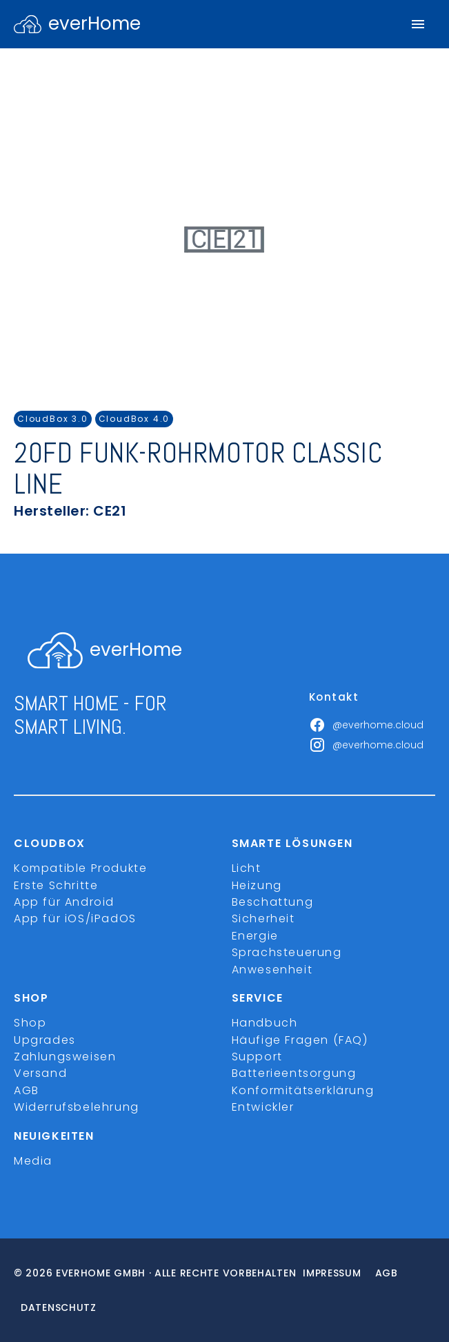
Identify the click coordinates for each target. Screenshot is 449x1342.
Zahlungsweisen (65, 1056)
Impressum (332, 1273)
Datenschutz (59, 1307)
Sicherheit (263, 918)
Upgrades (45, 1040)
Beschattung (273, 902)
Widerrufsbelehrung (76, 1107)
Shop (30, 1023)
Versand (40, 1073)
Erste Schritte (56, 885)
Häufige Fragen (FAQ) (300, 1040)
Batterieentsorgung (294, 1073)
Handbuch (265, 1023)
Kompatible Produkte (80, 868)
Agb (386, 1273)
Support (257, 1056)
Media (33, 1161)
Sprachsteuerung (287, 952)
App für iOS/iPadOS (75, 918)
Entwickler (263, 1107)
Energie (255, 936)
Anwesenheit (272, 970)
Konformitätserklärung (303, 1090)
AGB (26, 1090)
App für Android (64, 902)
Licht (246, 868)
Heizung (257, 885)
